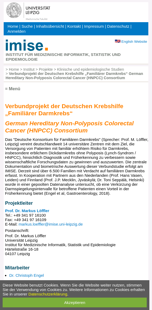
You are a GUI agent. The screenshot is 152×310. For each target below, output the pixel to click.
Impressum (94, 26)
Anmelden (17, 31)
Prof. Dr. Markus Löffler (27, 210)
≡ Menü (12, 88)
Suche (27, 26)
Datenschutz (118, 26)
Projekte (46, 69)
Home (13, 26)
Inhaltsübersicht (50, 26)
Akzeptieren (74, 302)
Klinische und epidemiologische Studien (90, 69)
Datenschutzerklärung (47, 294)
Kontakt (74, 26)
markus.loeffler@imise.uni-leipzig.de (51, 224)
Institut (29, 69)
